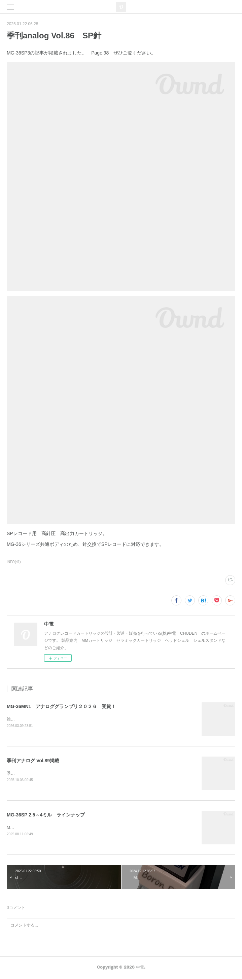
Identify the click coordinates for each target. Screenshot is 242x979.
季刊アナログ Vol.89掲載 (33, 761)
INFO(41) (14, 562)
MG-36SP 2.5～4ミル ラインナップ (46, 815)
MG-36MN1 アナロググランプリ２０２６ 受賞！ (61, 706)
